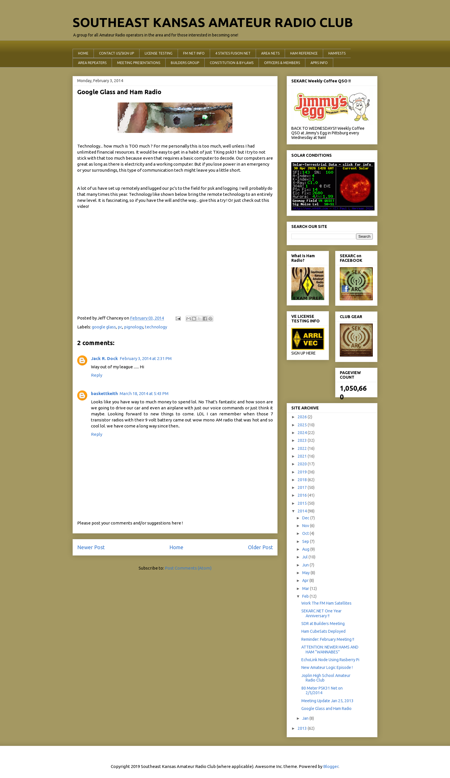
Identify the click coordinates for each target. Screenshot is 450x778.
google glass (104, 326)
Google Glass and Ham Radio (326, 708)
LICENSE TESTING (158, 53)
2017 (303, 487)
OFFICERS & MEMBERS (282, 63)
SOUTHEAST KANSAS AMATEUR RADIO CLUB (213, 22)
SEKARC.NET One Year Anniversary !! (321, 613)
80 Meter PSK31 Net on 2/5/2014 (322, 690)
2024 (303, 432)
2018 (303, 479)
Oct (306, 533)
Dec (306, 518)
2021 (303, 456)
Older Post (260, 547)
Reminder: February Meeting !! (327, 639)
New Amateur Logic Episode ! (327, 667)
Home (176, 547)
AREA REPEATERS (92, 63)
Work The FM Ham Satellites (326, 603)
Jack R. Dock (104, 358)
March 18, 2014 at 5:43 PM (144, 393)
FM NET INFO (194, 53)
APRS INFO (319, 63)
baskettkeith (104, 393)
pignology (133, 326)
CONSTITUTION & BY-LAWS (231, 63)
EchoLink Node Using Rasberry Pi (330, 659)
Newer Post (91, 547)
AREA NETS (270, 53)
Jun (306, 565)
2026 (303, 417)
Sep (306, 541)
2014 (303, 511)
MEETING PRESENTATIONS (138, 63)
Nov (306, 525)
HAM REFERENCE (304, 53)
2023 (303, 440)
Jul (305, 557)
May (306, 572)
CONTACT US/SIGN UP (116, 53)
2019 (303, 472)
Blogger (330, 766)
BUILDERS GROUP (185, 63)
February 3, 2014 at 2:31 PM (146, 358)
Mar (306, 588)
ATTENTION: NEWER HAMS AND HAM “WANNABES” (329, 649)
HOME (83, 53)
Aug (306, 549)
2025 (303, 425)
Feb (306, 596)
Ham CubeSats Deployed (323, 631)
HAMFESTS (337, 53)
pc (120, 326)
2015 (303, 503)
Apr (305, 580)
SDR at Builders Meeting (323, 623)
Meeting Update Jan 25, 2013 (327, 700)
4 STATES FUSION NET (233, 53)
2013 (303, 728)
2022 (303, 448)
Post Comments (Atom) (188, 568)
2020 (303, 464)
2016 (303, 495)
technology (156, 326)
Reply (96, 375)
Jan (305, 718)
